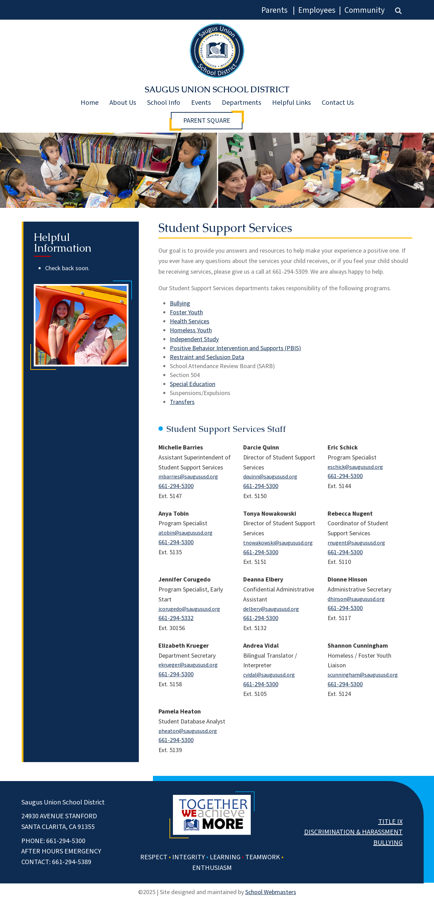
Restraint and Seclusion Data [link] (207, 357)
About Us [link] (123, 103)
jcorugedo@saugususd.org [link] (189, 608)
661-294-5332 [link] (176, 618)
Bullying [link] (180, 303)
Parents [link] (274, 10)
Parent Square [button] (206, 120)
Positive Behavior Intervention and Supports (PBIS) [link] (235, 348)
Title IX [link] (390, 822)
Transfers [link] (182, 402)
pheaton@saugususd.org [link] (187, 730)
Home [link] (90, 103)
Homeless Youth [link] (191, 330)
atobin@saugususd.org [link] (185, 532)
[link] (398, 11)
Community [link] (364, 10)
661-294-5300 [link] (176, 486)
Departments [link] (241, 103)
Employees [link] (316, 10)
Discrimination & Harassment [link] (353, 832)
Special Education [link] (192, 384)
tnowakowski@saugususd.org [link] (278, 542)
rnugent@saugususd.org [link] (356, 542)
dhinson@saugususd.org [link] (356, 598)
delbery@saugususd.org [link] (271, 608)
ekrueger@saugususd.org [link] (188, 664)
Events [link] (201, 103)
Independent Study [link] (194, 339)
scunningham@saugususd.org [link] (363, 674)
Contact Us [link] (338, 103)
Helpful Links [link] (291, 103)
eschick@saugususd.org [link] (355, 466)
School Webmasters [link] (270, 892)
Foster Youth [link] (186, 312)
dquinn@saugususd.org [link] (270, 476)
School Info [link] (163, 103)
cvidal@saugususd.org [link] (269, 674)
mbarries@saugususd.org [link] (188, 476)
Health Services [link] (189, 321)
